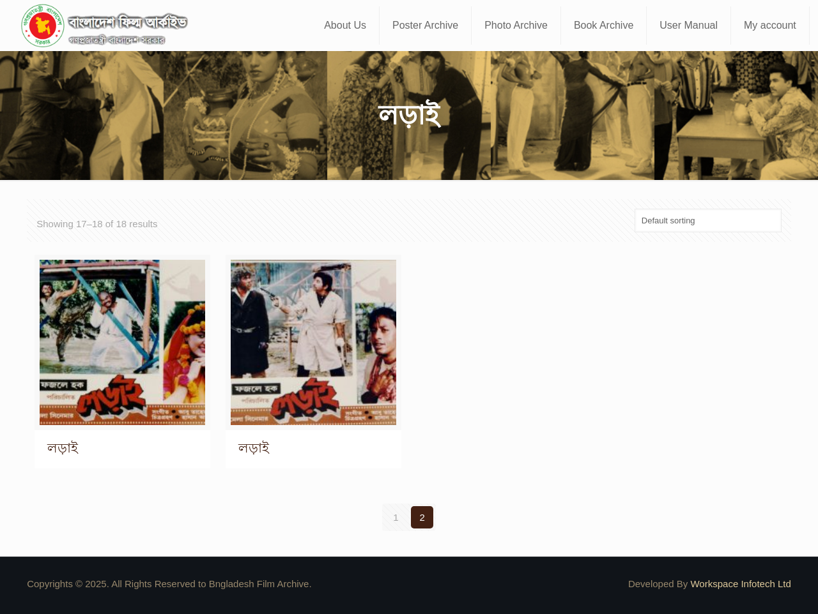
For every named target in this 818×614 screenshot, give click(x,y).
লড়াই (62, 447)
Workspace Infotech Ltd (740, 583)
